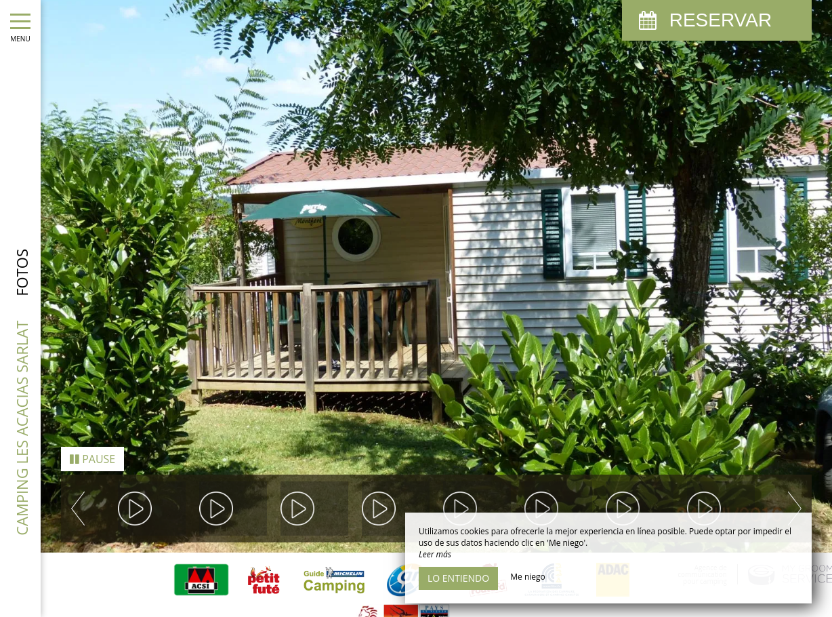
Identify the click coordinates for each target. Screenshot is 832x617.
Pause (92, 444)
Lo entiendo (458, 578)
